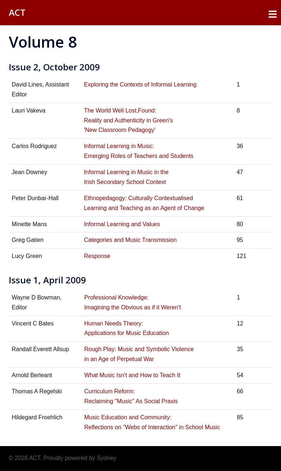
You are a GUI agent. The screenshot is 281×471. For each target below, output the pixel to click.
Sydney (106, 458)
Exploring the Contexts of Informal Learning (140, 84)
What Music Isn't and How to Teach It (132, 375)
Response (97, 256)
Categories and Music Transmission (130, 240)
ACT (17, 12)
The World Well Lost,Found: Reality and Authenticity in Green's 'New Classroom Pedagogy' (128, 120)
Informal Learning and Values (122, 224)
